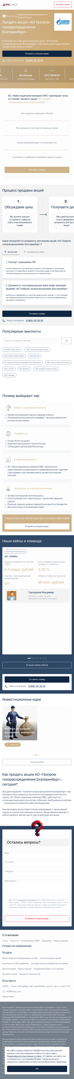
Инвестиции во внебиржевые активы (20, 958)
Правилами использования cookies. (24, 1056)
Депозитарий (9, 969)
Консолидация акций (50, 958)
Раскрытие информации (16, 946)
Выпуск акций (24, 969)
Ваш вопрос (10, 881)
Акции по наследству (29, 974)
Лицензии (46, 941)
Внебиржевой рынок (16, 551)
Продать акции (9, 974)
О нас (5, 941)
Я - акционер (11, 252)
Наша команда (61, 941)
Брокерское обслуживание (15, 963)
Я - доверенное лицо (34, 252)
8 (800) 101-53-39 (34, 60)
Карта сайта (8, 996)
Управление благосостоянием (49, 969)
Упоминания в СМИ (30, 941)
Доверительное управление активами (49, 963)
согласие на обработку (27, 900)
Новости (14, 941)
